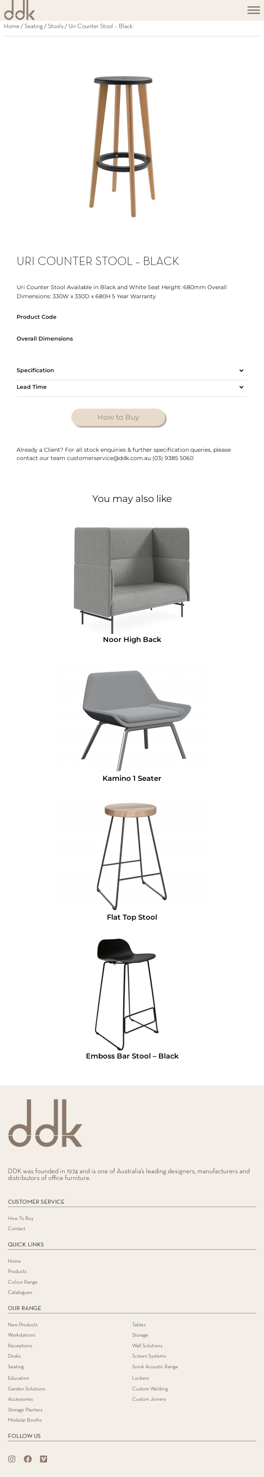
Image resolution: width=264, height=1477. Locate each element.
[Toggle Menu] (253, 12)
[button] (132, 372)
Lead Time (32, 386)
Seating (34, 26)
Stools (55, 26)
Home (11, 26)
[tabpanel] (132, 146)
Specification (35, 370)
